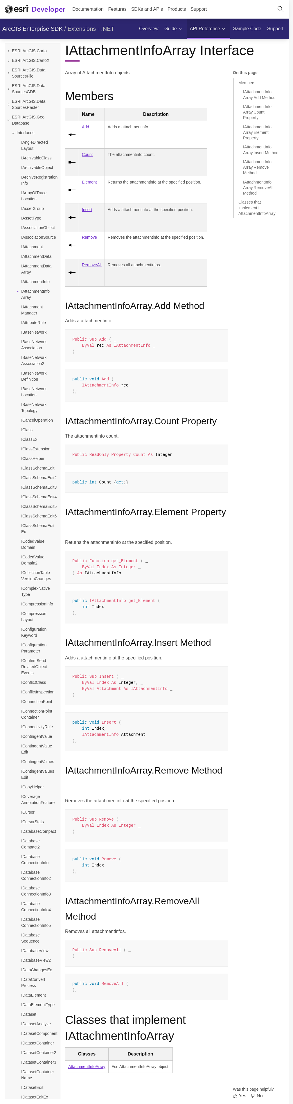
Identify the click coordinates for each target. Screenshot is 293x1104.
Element (89, 182)
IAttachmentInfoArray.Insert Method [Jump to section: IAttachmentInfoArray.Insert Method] (260, 150)
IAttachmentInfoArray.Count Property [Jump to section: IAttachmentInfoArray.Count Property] (257, 112)
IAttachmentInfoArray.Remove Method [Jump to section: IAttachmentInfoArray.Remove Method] (257, 167)
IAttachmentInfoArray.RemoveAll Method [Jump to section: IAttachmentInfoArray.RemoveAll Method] (258, 188)
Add (85, 127)
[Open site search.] (280, 9)
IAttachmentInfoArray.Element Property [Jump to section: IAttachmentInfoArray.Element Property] (257, 133)
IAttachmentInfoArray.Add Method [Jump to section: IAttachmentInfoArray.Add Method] (259, 94)
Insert (87, 209)
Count (87, 154)
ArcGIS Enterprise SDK (32, 29)
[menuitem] (117, 9)
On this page (245, 72)
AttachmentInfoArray (86, 1066)
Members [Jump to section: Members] (246, 82)
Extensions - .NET (91, 29)
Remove (89, 237)
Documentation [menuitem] (88, 9)
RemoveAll (92, 264)
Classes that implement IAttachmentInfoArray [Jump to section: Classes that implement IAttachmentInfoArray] (257, 208)
